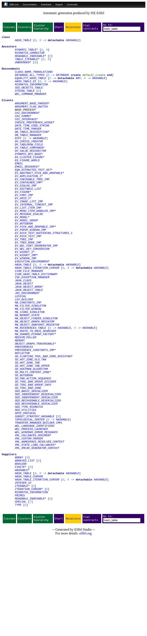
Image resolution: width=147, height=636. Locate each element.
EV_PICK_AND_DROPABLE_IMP (34, 266)
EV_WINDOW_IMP (25, 304)
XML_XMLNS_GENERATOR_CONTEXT (37, 532)
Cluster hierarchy (41, 28)
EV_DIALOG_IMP (25, 217)
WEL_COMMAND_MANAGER (30, 107)
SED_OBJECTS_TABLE (29, 99)
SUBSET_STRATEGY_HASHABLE (34, 494)
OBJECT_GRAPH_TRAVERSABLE (34, 407)
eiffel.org (85, 630)
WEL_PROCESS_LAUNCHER (31, 509)
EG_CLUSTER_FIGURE (29, 183)
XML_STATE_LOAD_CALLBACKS (34, 528)
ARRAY (19, 543)
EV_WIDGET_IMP (25, 300)
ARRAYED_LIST (25, 547)
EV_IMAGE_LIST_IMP (29, 236)
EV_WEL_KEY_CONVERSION (32, 293)
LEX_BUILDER (24, 354)
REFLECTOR (22, 418)
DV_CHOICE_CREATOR (29, 164)
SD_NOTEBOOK (24, 445)
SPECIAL (20, 596)
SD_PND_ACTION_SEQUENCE (33, 448)
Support (59, 4)
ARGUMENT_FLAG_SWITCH (31, 122)
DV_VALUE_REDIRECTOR (30, 175)
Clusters (24, 28)
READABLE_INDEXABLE (29, 61)
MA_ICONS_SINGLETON (29, 369)
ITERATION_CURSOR (28, 581)
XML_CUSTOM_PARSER (29, 520)
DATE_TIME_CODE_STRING (32, 145)
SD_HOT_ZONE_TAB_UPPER (32, 433)
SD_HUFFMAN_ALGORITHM (31, 437)
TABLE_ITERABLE (26, 65)
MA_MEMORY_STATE (27, 372)
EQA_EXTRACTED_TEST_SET (33, 198)
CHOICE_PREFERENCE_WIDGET (34, 141)
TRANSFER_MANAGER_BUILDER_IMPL (38, 501)
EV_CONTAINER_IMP (28, 213)
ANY (78, 88)
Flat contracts (90, 28)
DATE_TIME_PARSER (28, 149)
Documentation (30, 4)
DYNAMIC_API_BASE (28, 179)
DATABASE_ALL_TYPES (29, 84)
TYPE (18, 600)
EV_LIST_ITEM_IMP (28, 244)
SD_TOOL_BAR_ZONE (28, 460)
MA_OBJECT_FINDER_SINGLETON (36, 376)
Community (72, 4)
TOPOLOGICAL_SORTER (29, 498)
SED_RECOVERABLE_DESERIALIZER (38, 475)
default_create (93, 84)
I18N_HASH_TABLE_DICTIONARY (36, 323)
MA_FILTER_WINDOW (28, 365)
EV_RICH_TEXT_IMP (28, 278)
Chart (59, 28)
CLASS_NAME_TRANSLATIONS (34, 80)
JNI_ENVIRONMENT (27, 346)
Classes (9, 28)
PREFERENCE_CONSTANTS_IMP (34, 414)
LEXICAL (20, 350)
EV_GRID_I (22, 232)
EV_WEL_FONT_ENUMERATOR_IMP (36, 289)
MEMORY (20, 403)
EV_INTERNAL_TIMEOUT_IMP (34, 240)
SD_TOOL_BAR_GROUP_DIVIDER (35, 452)
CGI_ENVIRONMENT (27, 130)
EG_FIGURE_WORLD (27, 187)
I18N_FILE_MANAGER (29, 319)
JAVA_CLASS (23, 331)
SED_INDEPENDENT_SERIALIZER (36, 471)
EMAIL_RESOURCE (26, 194)
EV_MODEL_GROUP (26, 259)
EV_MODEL (21, 255)
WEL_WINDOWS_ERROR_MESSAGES (36, 513)
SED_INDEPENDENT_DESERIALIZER (38, 467)
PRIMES (20, 589)
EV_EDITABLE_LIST (28, 221)
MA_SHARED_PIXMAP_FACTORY (34, 395)
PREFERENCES (24, 410)
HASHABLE (72, 42)
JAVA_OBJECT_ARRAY (29, 338)
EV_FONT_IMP (24, 228)
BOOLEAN (20, 551)
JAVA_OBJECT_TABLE (29, 342)
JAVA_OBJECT (24, 335)
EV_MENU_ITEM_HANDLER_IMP (34, 247)
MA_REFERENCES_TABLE (30, 388)
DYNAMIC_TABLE (25, 54)
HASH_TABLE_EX (25, 92)
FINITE (20, 555)
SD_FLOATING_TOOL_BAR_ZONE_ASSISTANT (43, 422)
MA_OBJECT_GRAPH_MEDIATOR (34, 380)
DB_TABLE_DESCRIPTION (31, 152)
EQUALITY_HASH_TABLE (30, 88)
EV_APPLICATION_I (28, 206)
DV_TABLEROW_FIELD (29, 168)
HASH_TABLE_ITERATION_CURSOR (37, 316)
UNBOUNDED (22, 69)
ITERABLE (21, 577)
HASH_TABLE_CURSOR (29, 566)
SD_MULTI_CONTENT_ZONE (32, 441)
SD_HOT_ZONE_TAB (27, 429)
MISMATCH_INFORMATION (31, 96)
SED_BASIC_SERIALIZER (31, 464)
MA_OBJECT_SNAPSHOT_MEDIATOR (37, 384)
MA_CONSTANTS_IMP (28, 357)
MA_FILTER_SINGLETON (30, 361)
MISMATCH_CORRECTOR (29, 58)
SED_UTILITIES (25, 486)
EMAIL (19, 190)
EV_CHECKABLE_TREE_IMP (32, 209)
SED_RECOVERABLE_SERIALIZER (36, 479)
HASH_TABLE (23, 42)
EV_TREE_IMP (24, 281)
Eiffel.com (14, 4)
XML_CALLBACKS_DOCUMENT (33, 517)
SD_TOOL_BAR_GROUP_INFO (33, 456)
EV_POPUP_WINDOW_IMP (30, 270)
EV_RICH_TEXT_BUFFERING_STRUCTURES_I (43, 274)
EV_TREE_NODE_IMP (28, 285)
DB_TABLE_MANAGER (28, 156)
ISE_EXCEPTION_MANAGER (32, 327)
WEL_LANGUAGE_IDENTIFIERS (34, 505)
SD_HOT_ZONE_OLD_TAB (30, 426)
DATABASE (62, 84)
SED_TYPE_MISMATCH (29, 482)
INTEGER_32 (23, 574)
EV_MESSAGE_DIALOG (29, 251)
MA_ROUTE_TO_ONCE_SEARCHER (35, 391)
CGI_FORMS (22, 134)
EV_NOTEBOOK (24, 262)
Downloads (46, 4)
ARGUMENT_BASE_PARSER (31, 118)
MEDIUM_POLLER (25, 399)
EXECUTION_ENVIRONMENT (32, 308)
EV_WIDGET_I (24, 297)
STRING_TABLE (25, 103)
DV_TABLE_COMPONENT (29, 171)
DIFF (18, 160)
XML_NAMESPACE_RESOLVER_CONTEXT (39, 524)
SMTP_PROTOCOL (25, 490)
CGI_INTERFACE (25, 137)
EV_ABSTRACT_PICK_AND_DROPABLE (38, 202)
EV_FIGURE (22, 225)
